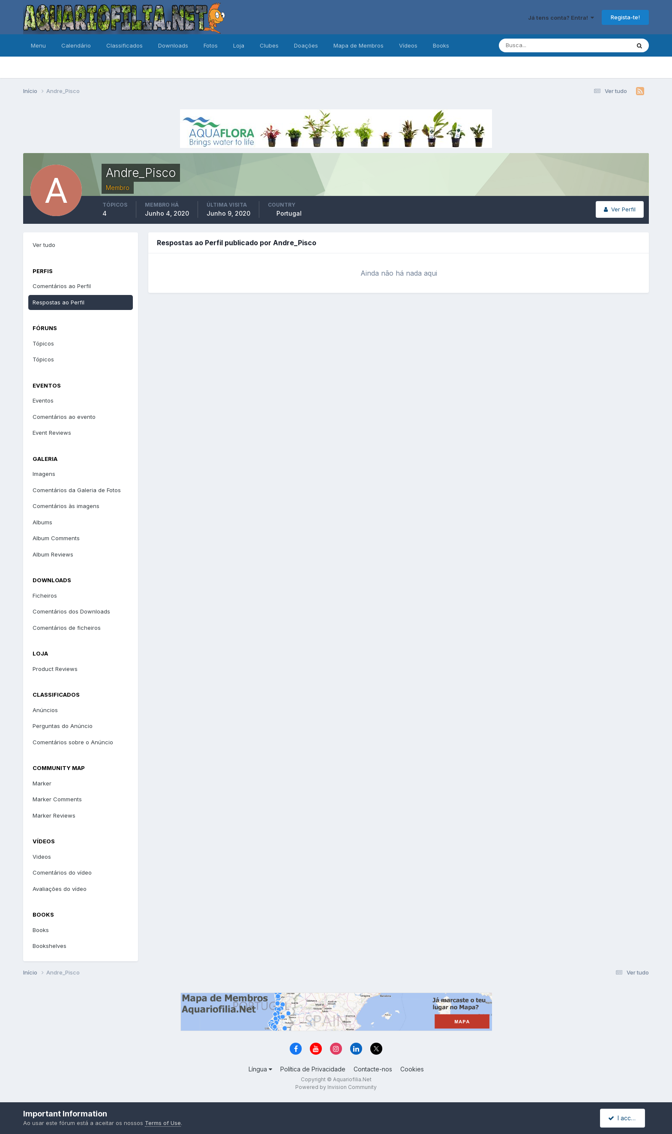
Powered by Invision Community (336, 1087)
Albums (42, 522)
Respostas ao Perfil (58, 302)
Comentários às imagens (66, 505)
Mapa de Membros (358, 45)
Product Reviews (55, 668)
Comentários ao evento (64, 416)
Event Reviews (52, 432)
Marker (42, 783)
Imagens (44, 473)
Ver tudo (44, 244)
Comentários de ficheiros (67, 627)
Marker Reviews (54, 815)
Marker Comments (57, 799)
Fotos (211, 45)
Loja (238, 45)
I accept (624, 1118)
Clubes (269, 45)
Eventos (43, 400)
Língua (260, 1069)
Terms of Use (163, 1122)
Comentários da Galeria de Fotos (77, 490)
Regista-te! (625, 17)
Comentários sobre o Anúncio (73, 742)
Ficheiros (45, 595)
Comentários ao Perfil (62, 286)
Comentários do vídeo (62, 872)
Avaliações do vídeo (60, 888)
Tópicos (43, 343)
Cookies (412, 1069)
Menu (38, 45)
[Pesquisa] (536, 45)
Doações (306, 45)
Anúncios (45, 710)
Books (441, 45)
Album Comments (56, 538)
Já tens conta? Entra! (561, 17)
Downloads (173, 45)
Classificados (124, 45)
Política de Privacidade (312, 1069)
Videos (42, 856)
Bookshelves (49, 945)
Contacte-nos (373, 1069)
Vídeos (408, 45)
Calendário (76, 45)
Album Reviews (53, 554)
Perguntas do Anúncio (63, 725)
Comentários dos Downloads (71, 611)
